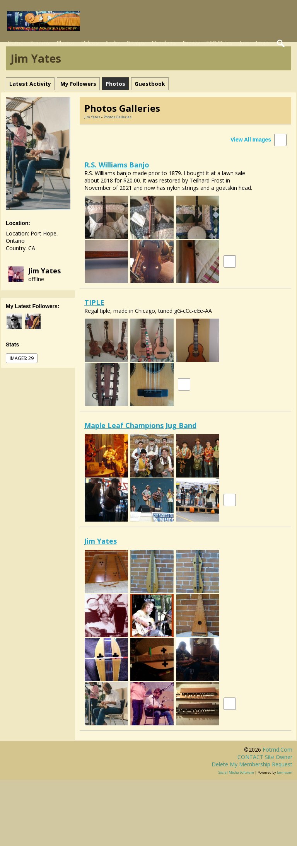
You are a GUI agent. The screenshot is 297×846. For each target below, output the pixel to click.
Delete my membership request (252, 764)
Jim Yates (44, 270)
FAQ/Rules (219, 42)
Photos (65, 42)
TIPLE (94, 302)
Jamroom (284, 772)
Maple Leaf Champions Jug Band (140, 425)
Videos (90, 42)
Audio (112, 42)
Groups (135, 42)
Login (263, 42)
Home (15, 42)
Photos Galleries (117, 116)
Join (244, 42)
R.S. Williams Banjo (116, 164)
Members (164, 42)
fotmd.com (277, 749)
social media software (236, 772)
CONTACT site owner (264, 757)
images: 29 (22, 358)
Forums (40, 42)
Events (191, 42)
